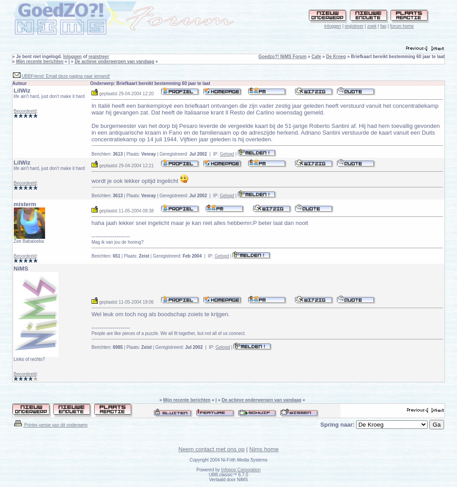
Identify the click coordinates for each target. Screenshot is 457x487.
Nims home (264, 449)
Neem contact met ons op (212, 449)
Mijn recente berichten (39, 61)
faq (383, 26)
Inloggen (72, 56)
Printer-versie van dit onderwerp (50, 425)
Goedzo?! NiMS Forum (282, 56)
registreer (354, 26)
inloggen (332, 26)
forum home (402, 26)
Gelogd (227, 154)
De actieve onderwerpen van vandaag (114, 61)
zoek (372, 26)
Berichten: (107, 154)
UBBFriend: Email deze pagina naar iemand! (65, 76)
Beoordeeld (25, 111)
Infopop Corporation (241, 469)
